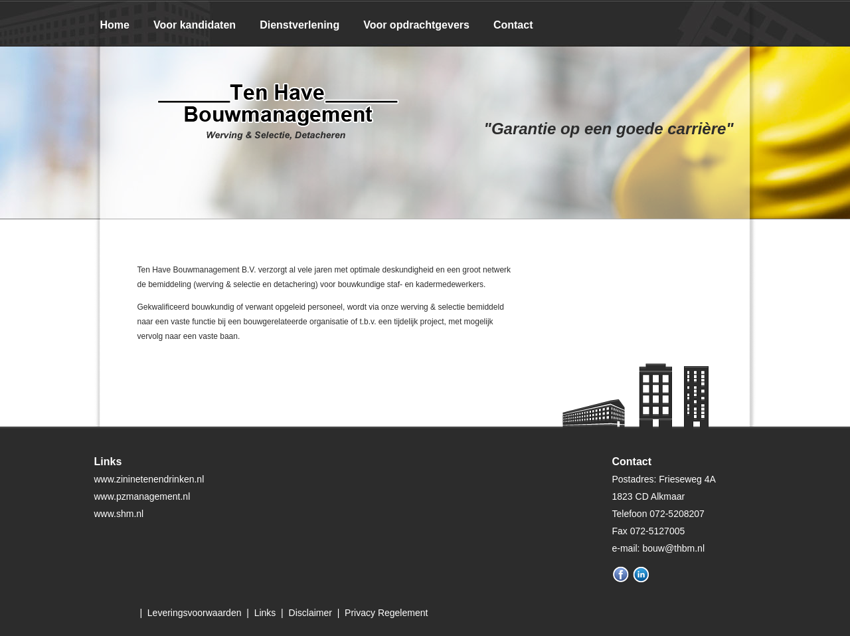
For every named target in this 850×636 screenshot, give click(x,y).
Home (114, 25)
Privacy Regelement (386, 612)
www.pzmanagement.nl (142, 496)
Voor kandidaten (194, 25)
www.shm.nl (119, 513)
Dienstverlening (299, 25)
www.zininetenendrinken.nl (149, 479)
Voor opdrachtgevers (416, 25)
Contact (513, 25)
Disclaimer (310, 612)
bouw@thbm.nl (673, 548)
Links (265, 612)
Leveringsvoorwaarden (194, 612)
